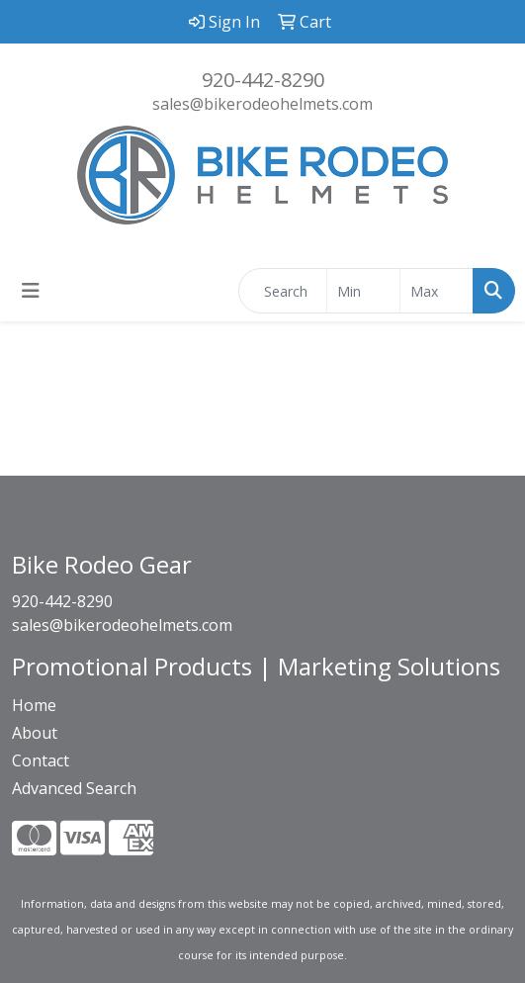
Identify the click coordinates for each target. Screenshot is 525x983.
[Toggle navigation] (30, 291)
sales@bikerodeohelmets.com (262, 104)
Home (34, 705)
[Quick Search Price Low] (363, 290)
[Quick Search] (282, 290)
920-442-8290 (263, 79)
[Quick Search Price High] (436, 290)
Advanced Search (74, 788)
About (34, 733)
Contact (40, 760)
